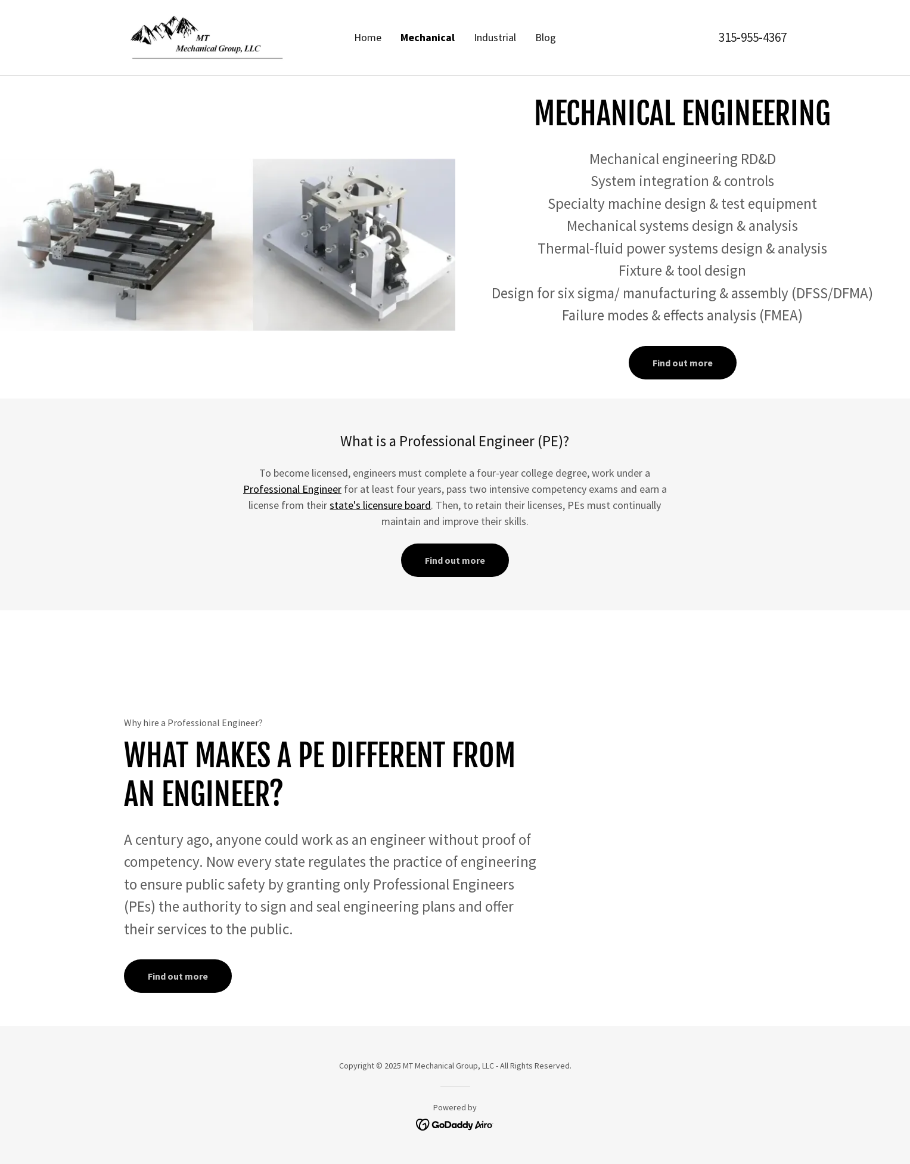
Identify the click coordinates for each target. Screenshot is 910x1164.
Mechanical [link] (427, 37)
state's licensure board (380, 505)
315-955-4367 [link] (753, 37)
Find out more (683, 363)
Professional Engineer (292, 489)
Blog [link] (545, 37)
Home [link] (367, 37)
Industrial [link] (495, 37)
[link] (207, 36)
